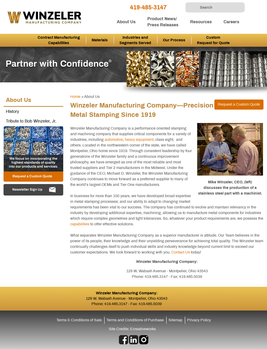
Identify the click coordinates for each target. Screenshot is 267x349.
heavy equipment (139, 140)
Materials (100, 40)
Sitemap (175, 320)
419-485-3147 (148, 7)
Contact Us (180, 252)
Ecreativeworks (143, 329)
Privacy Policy (199, 320)
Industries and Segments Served (135, 40)
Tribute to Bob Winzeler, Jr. (31, 121)
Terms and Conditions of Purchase (135, 320)
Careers (231, 21)
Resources (201, 21)
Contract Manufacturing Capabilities (59, 40)
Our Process (174, 40)
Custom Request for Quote (213, 40)
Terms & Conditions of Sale (79, 320)
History (12, 111)
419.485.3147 (115, 304)
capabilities (79, 224)
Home (75, 97)
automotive (114, 140)
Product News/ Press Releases (162, 21)
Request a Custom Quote (239, 104)
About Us (126, 21)
